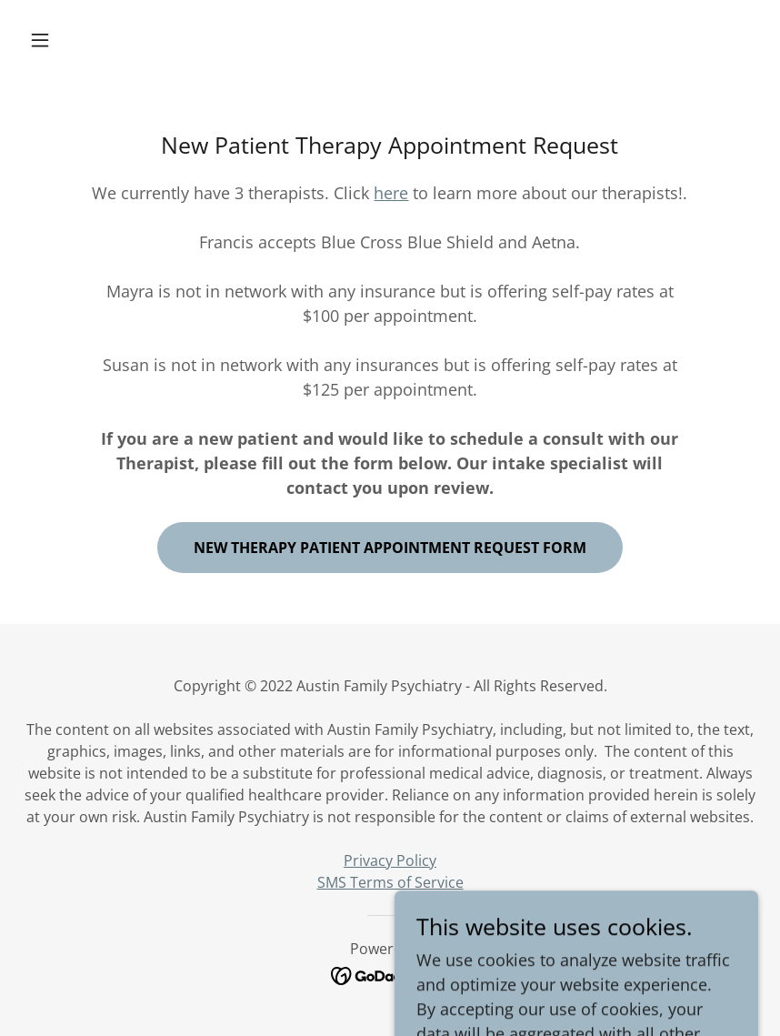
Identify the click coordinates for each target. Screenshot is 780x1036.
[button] (77, 40)
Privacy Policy (390, 860)
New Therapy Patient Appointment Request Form (390, 548)
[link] (390, 974)
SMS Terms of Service (390, 882)
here (391, 193)
